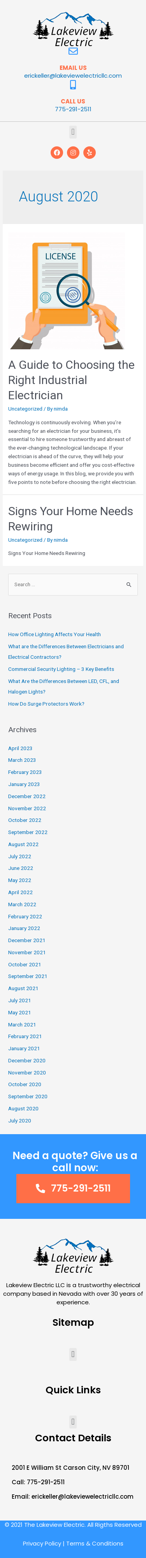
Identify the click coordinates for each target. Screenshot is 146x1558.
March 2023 (22, 760)
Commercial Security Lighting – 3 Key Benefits (61, 669)
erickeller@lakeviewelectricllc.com (73, 75)
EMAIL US (73, 68)
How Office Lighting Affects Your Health (54, 634)
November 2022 (27, 808)
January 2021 (24, 1048)
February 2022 (25, 916)
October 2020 (24, 1084)
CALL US (73, 101)
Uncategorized (25, 409)
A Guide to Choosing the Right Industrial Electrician (71, 380)
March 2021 (22, 1024)
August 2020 (23, 1108)
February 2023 (25, 772)
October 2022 (24, 820)
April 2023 (20, 748)
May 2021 (19, 1012)
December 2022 (27, 796)
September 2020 (27, 1096)
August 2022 (23, 844)
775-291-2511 (73, 109)
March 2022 (22, 904)
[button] (73, 132)
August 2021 (23, 988)
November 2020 (27, 1072)
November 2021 (27, 952)
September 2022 (27, 832)
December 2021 (27, 940)
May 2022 (19, 880)
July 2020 (19, 1120)
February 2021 (25, 1036)
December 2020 (27, 1060)
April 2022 (20, 892)
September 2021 (27, 976)
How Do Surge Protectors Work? (46, 704)
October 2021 (24, 964)
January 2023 (24, 784)
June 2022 (20, 868)
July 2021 (19, 1000)
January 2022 (24, 928)
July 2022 (19, 856)
